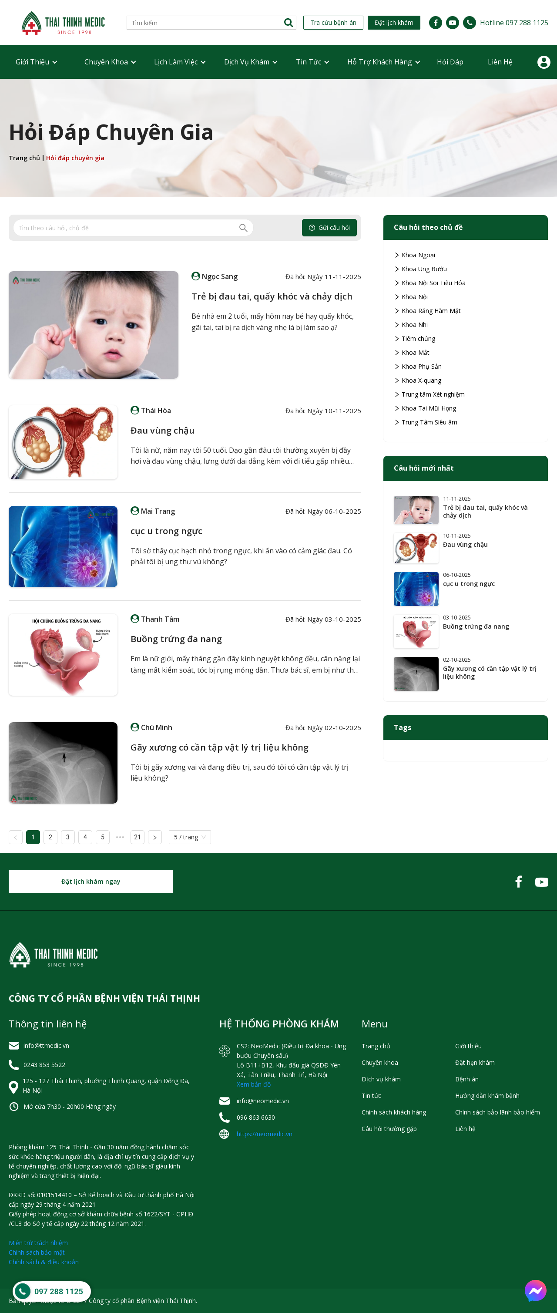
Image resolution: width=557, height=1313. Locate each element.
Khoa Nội (411, 297)
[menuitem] (32, 62)
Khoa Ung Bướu (420, 269)
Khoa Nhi (411, 324)
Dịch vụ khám (246, 62)
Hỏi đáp (450, 62)
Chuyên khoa (106, 62)
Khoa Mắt (411, 352)
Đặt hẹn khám (475, 1062)
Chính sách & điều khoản (44, 1262)
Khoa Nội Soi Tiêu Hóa (430, 283)
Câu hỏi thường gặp (389, 1128)
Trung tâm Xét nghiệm (429, 394)
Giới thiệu (32, 62)
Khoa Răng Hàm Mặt (427, 310)
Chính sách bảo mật (37, 1252)
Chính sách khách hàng (394, 1112)
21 (137, 837)
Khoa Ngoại (414, 255)
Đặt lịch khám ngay (91, 881)
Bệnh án (467, 1079)
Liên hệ (500, 62)
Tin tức (308, 62)
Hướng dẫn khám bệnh (487, 1095)
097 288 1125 (58, 1291)
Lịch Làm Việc (176, 62)
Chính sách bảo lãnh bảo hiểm (497, 1112)
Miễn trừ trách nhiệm (38, 1243)
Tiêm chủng (414, 338)
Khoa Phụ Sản (418, 366)
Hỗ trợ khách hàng (379, 62)
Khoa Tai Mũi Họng (425, 408)
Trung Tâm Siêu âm (425, 422)
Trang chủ (24, 158)
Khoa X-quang (417, 380)
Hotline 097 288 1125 (514, 22)
